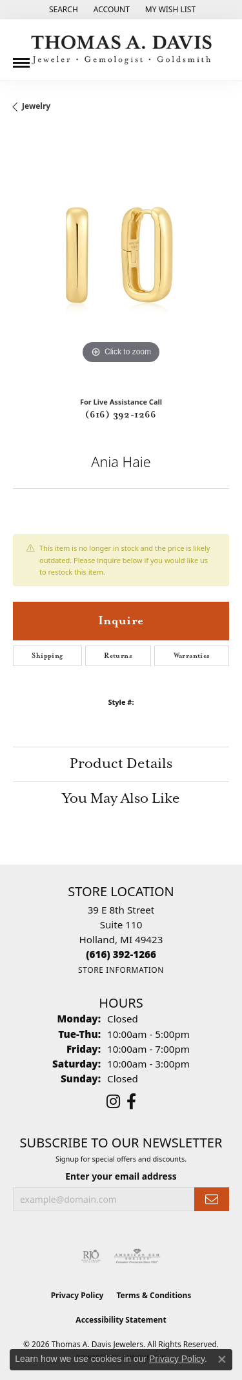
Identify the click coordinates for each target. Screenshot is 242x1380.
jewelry (36, 106)
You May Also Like (121, 799)
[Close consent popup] (222, 1359)
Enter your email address (121, 1176)
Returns (118, 656)
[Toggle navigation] (21, 58)
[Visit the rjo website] (91, 1256)
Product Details (121, 764)
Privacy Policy (77, 1295)
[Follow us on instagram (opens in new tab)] (113, 1101)
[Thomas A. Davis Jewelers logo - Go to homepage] (121, 50)
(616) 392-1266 (121, 415)
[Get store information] (121, 969)
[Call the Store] (121, 954)
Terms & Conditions (153, 1295)
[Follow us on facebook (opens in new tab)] (131, 1101)
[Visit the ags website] (137, 1256)
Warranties (192, 656)
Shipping (47, 656)
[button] (62, 9)
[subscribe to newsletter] (211, 1199)
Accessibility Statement (121, 1319)
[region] (121, 259)
